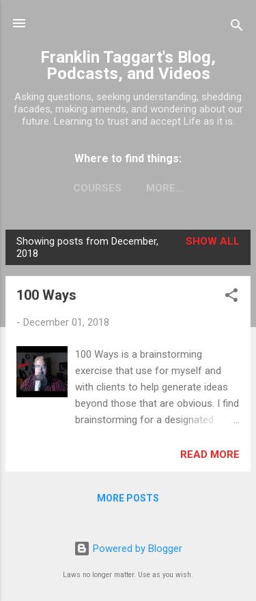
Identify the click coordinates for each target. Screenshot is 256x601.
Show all (213, 241)
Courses (97, 188)
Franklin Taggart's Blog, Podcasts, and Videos (128, 65)
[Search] (237, 27)
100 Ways (46, 295)
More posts (128, 498)
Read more (210, 454)
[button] (231, 297)
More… (165, 188)
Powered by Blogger (128, 548)
